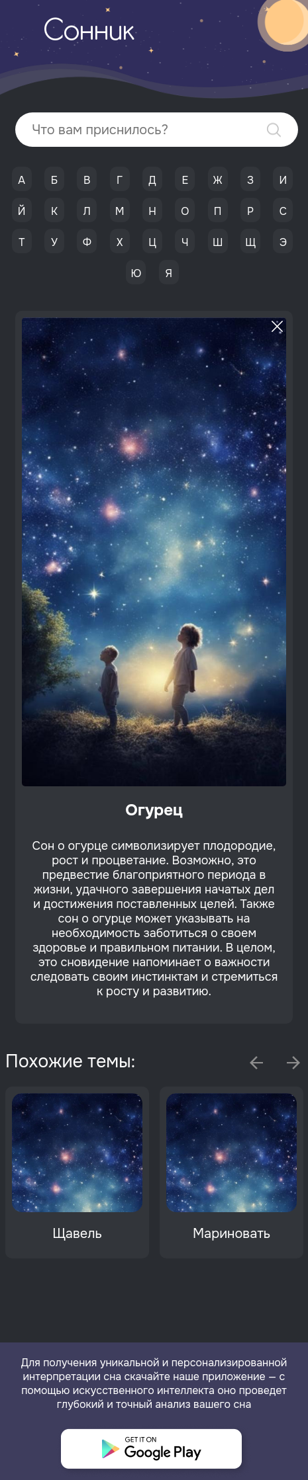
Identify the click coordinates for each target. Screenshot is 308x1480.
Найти (274, 130)
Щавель (77, 1233)
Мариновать (231, 1233)
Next (293, 1063)
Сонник (88, 32)
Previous (256, 1063)
